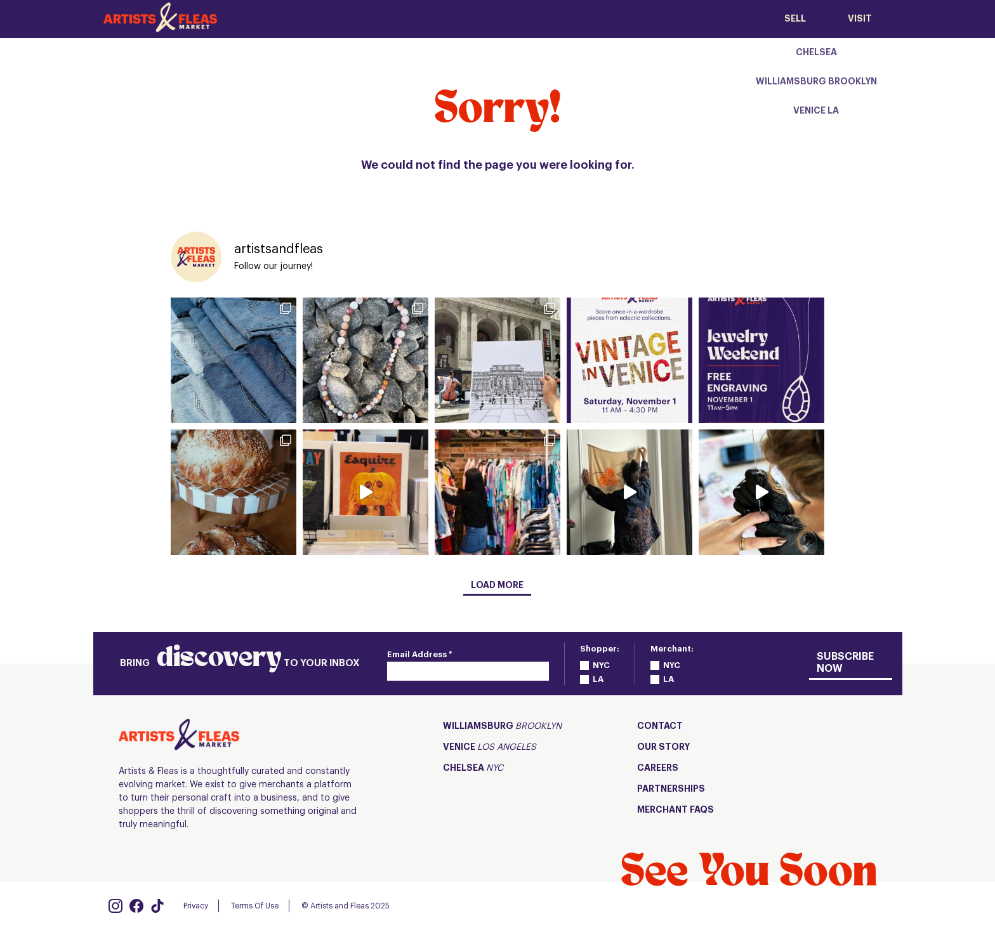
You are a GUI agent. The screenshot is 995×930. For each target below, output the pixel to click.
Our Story (663, 747)
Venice (489, 747)
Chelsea (473, 768)
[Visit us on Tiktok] (157, 906)
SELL (795, 19)
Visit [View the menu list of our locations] (860, 19)
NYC (601, 665)
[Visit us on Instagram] (115, 906)
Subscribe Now (845, 663)
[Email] (468, 671)
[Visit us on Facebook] (136, 906)
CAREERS (657, 768)
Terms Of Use (255, 906)
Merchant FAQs (675, 810)
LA (598, 679)
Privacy (195, 906)
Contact (660, 726)
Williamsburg (502, 726)
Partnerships (671, 789)
